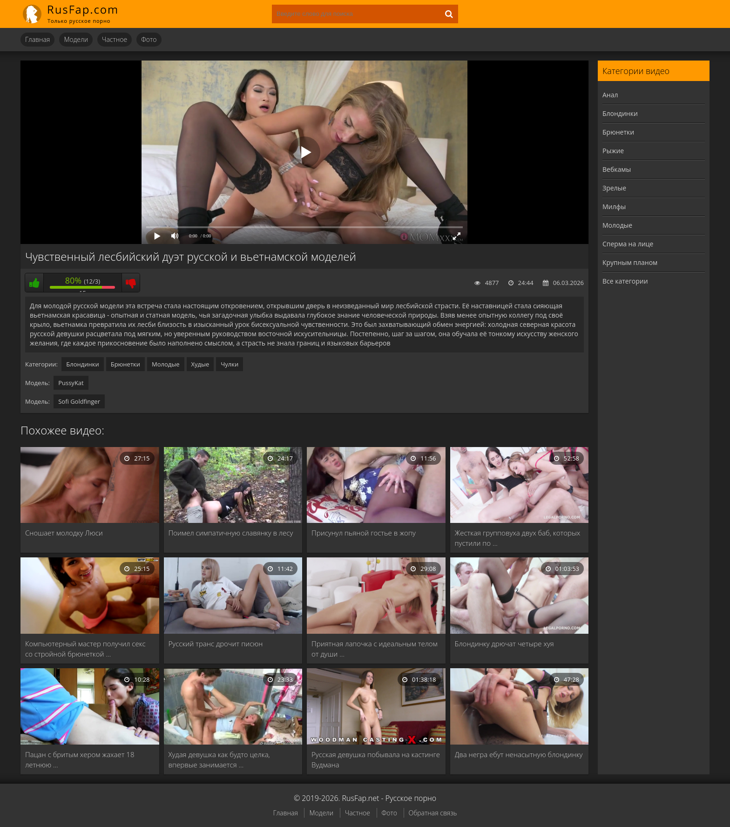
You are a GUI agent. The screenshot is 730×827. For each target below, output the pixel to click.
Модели (76, 39)
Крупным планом (629, 262)
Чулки (229, 364)
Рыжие (613, 150)
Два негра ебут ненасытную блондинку (519, 754)
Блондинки (82, 364)
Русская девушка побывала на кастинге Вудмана (375, 759)
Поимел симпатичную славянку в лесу (231, 532)
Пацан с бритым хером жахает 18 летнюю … (79, 759)
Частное (114, 39)
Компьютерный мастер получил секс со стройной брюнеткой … (85, 648)
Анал (610, 94)
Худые (200, 364)
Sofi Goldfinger (79, 401)
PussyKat (71, 383)
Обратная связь (433, 812)
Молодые (166, 364)
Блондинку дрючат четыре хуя (504, 643)
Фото (148, 39)
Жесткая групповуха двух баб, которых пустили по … (518, 538)
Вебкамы (616, 169)
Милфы (614, 206)
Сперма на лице (627, 243)
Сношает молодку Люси (64, 532)
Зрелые (614, 187)
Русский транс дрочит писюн (216, 643)
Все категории (625, 281)
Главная (37, 39)
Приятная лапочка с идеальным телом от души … (374, 648)
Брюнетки (125, 364)
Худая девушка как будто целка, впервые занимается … (219, 759)
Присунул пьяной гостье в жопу (363, 532)
